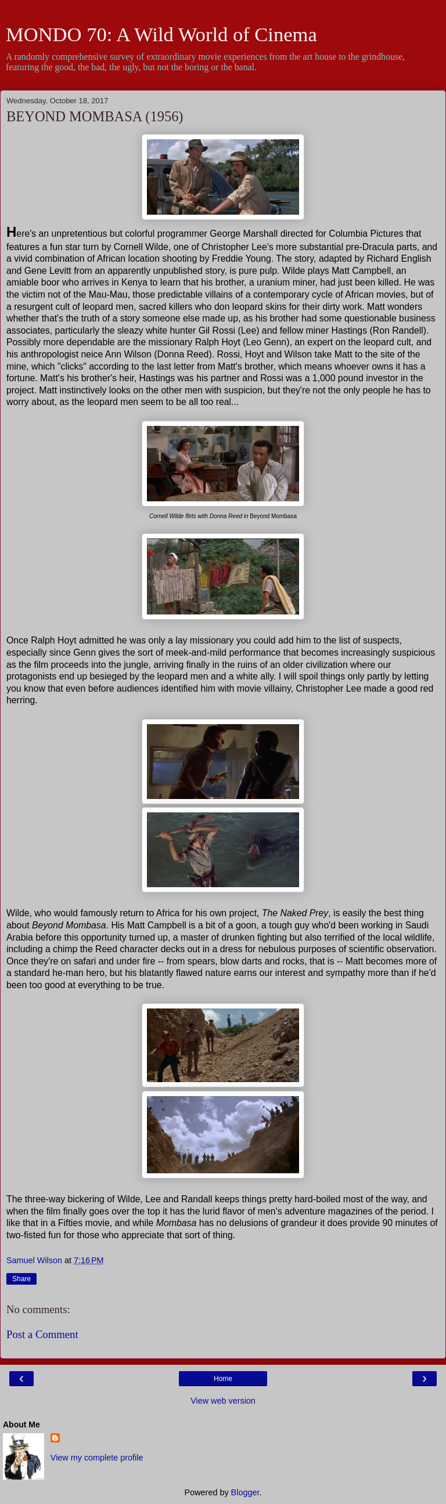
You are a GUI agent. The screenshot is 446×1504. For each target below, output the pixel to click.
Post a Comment (42, 1334)
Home (223, 1379)
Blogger (245, 1492)
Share (21, 1279)
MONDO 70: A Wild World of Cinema (161, 34)
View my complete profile (97, 1457)
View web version (223, 1400)
